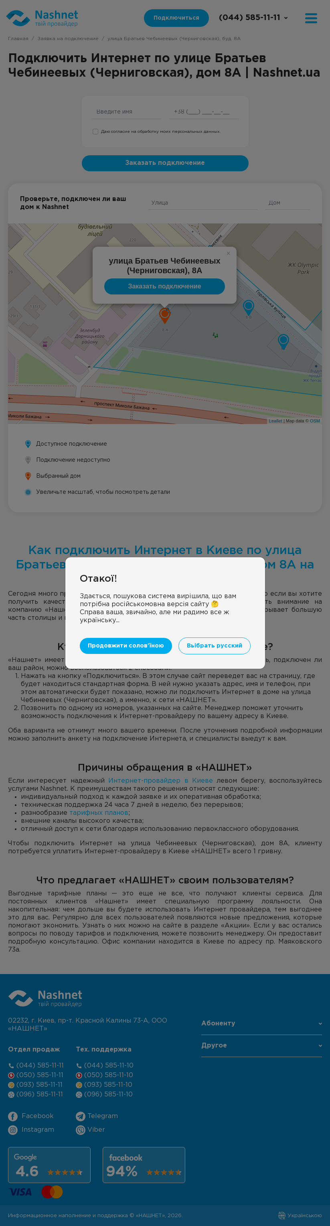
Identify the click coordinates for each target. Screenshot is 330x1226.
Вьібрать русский (214, 630)
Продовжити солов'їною (126, 630)
